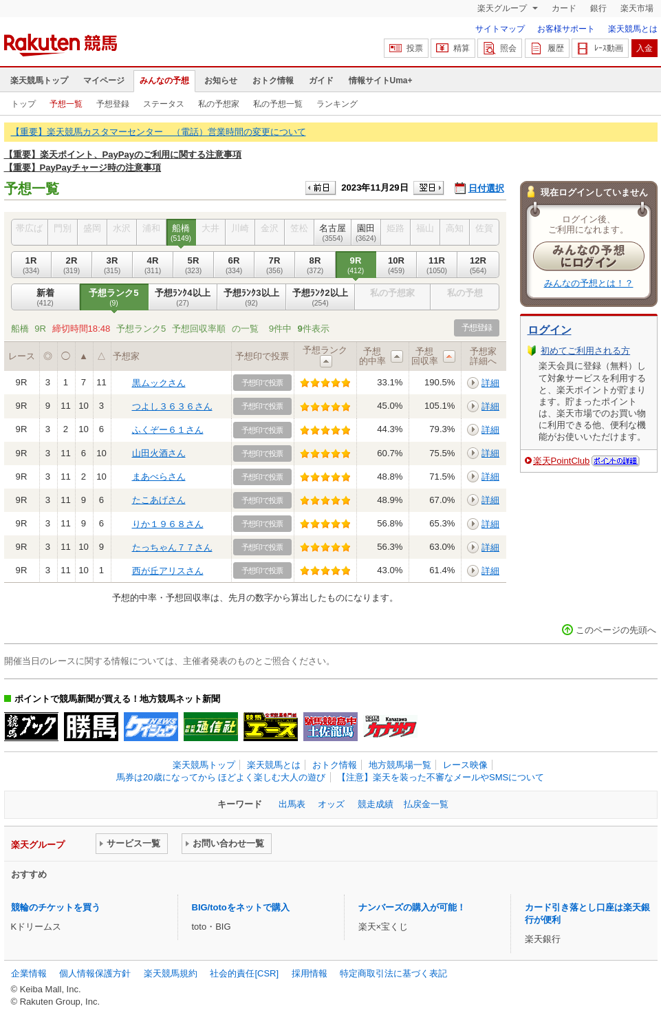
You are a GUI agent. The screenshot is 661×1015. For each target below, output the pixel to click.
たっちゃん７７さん (172, 547)
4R (153, 265)
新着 (45, 297)
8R (315, 265)
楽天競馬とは (633, 29)
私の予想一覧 (278, 104)
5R (194, 265)
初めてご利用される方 (585, 350)
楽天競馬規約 (170, 973)
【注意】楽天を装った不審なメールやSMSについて (440, 777)
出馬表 (292, 804)
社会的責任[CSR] (244, 973)
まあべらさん (159, 476)
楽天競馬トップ (39, 80)
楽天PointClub (561, 461)
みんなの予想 (164, 80)
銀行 (598, 8)
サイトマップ (500, 29)
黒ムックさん (159, 383)
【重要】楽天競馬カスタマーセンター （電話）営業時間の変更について (158, 132)
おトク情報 (273, 80)
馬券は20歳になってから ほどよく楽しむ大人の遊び (220, 777)
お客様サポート (566, 29)
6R (234, 265)
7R (275, 265)
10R (396, 265)
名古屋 (333, 232)
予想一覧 (66, 104)
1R (31, 265)
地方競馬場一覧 (400, 765)
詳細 (490, 383)
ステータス (163, 104)
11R (437, 265)
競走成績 (375, 804)
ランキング (337, 104)
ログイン (550, 330)
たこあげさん (159, 500)
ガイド (321, 80)
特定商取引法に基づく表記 (393, 973)
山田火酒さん (159, 453)
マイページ (103, 80)
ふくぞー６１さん (168, 430)
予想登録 (112, 104)
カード (564, 8)
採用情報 (309, 973)
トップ (23, 104)
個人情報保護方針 (95, 973)
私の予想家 (218, 104)
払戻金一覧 (426, 804)
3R (112, 265)
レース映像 (465, 765)
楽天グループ (503, 8)
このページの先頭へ (616, 630)
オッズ (331, 804)
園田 (366, 232)
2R (72, 265)
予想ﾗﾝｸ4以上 (183, 297)
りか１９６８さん (168, 524)
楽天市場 (636, 8)
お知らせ (220, 80)
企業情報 (29, 973)
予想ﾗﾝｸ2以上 (321, 297)
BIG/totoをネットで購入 (241, 907)
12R (478, 265)
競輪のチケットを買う (55, 907)
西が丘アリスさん (168, 571)
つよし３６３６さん (172, 406)
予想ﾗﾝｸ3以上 (252, 297)
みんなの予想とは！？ (588, 283)
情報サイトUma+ (381, 80)
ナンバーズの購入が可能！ (412, 907)
